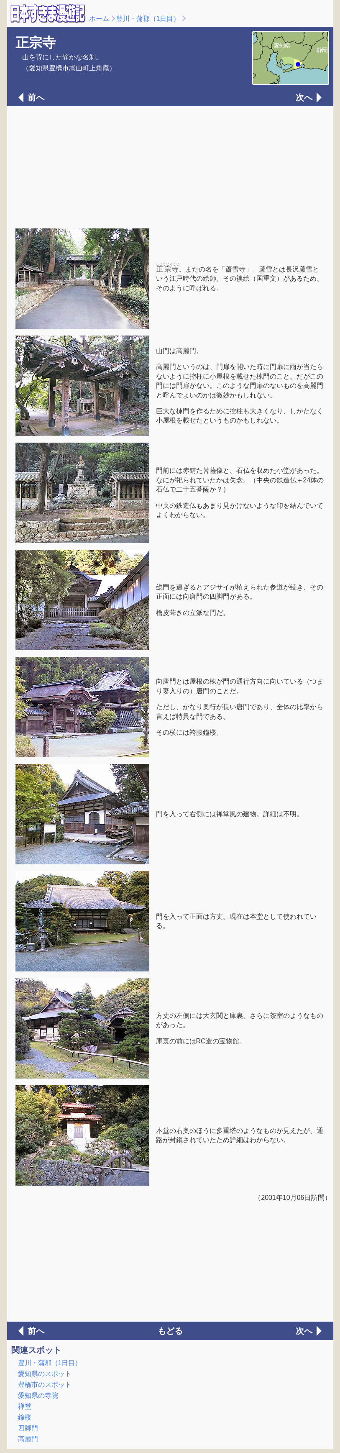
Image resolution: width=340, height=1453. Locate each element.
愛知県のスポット (45, 1373)
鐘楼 (24, 1417)
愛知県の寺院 (38, 1395)
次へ (304, 97)
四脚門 (28, 1428)
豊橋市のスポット (45, 1384)
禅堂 (24, 1406)
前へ (36, 97)
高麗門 (28, 1439)
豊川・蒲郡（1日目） (148, 18)
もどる (170, 1330)
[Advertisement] (170, 166)
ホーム (99, 18)
